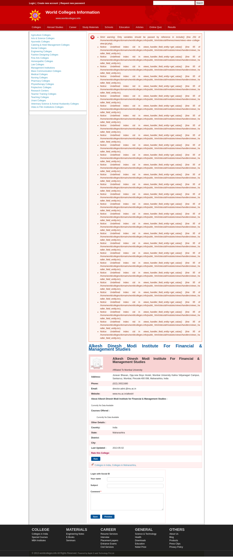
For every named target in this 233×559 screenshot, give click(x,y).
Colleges (36, 27)
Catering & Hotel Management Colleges (50, 45)
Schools (109, 27)
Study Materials (90, 27)
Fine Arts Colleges (40, 58)
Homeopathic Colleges (42, 61)
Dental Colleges (39, 48)
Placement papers (109, 540)
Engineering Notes (75, 534)
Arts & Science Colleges (43, 38)
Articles (139, 27)
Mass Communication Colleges (46, 71)
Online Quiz (155, 27)
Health (138, 537)
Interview (105, 537)
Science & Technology (146, 534)
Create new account (47, 3)
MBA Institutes (39, 540)
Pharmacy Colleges (40, 81)
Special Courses (40, 537)
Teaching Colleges (40, 97)
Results (172, 27)
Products (173, 540)
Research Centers (40, 90)
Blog (171, 537)
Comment (96, 491)
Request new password (72, 3)
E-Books (70, 537)
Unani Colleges (38, 100)
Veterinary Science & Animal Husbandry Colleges (55, 104)
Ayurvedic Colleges (40, 41)
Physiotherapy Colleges (42, 84)
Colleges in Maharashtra (124, 465)
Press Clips (175, 543)
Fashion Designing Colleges (44, 54)
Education (124, 27)
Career (72, 27)
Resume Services (109, 534)
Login (32, 3)
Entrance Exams (109, 543)
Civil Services (107, 547)
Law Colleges (37, 64)
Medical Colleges (39, 74)
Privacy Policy (176, 547)
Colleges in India (103, 465)
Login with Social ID (100, 474)
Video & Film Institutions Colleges (47, 107)
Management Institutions (43, 68)
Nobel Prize (140, 547)
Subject (94, 485)
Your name (96, 479)
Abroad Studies (55, 27)
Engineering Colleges (41, 51)
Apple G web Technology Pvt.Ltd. (101, 553)
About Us (173, 534)
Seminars (71, 540)
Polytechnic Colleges (41, 87)
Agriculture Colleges (41, 35)
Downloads (140, 540)
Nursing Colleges (39, 77)
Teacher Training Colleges (43, 94)
